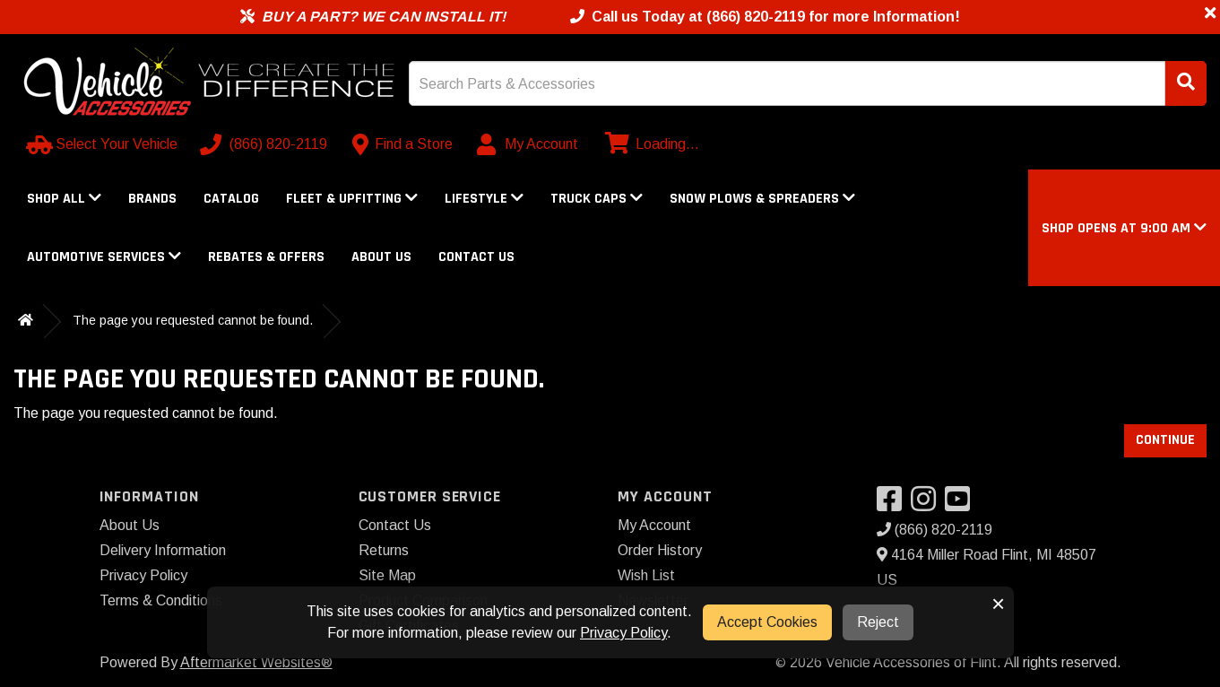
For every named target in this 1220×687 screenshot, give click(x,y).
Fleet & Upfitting (352, 198)
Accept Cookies (767, 622)
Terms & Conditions (161, 600)
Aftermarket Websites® (256, 662)
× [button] (998, 603)
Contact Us (476, 257)
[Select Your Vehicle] (103, 144)
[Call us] (265, 144)
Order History (660, 550)
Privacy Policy (143, 575)
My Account (654, 525)
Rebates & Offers (266, 257)
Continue (1165, 439)
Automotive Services (104, 257)
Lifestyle (484, 198)
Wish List (646, 575)
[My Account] (528, 144)
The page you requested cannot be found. (193, 320)
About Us (381, 257)
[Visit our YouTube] (962, 504)
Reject (878, 622)
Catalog (231, 198)
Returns (384, 550)
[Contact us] (403, 144)
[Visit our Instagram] (928, 504)
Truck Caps (596, 198)
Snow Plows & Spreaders (762, 198)
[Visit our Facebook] (894, 504)
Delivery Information (163, 550)
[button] (1124, 228)
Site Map (387, 575)
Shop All (64, 198)
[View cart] (650, 144)
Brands (152, 198)
